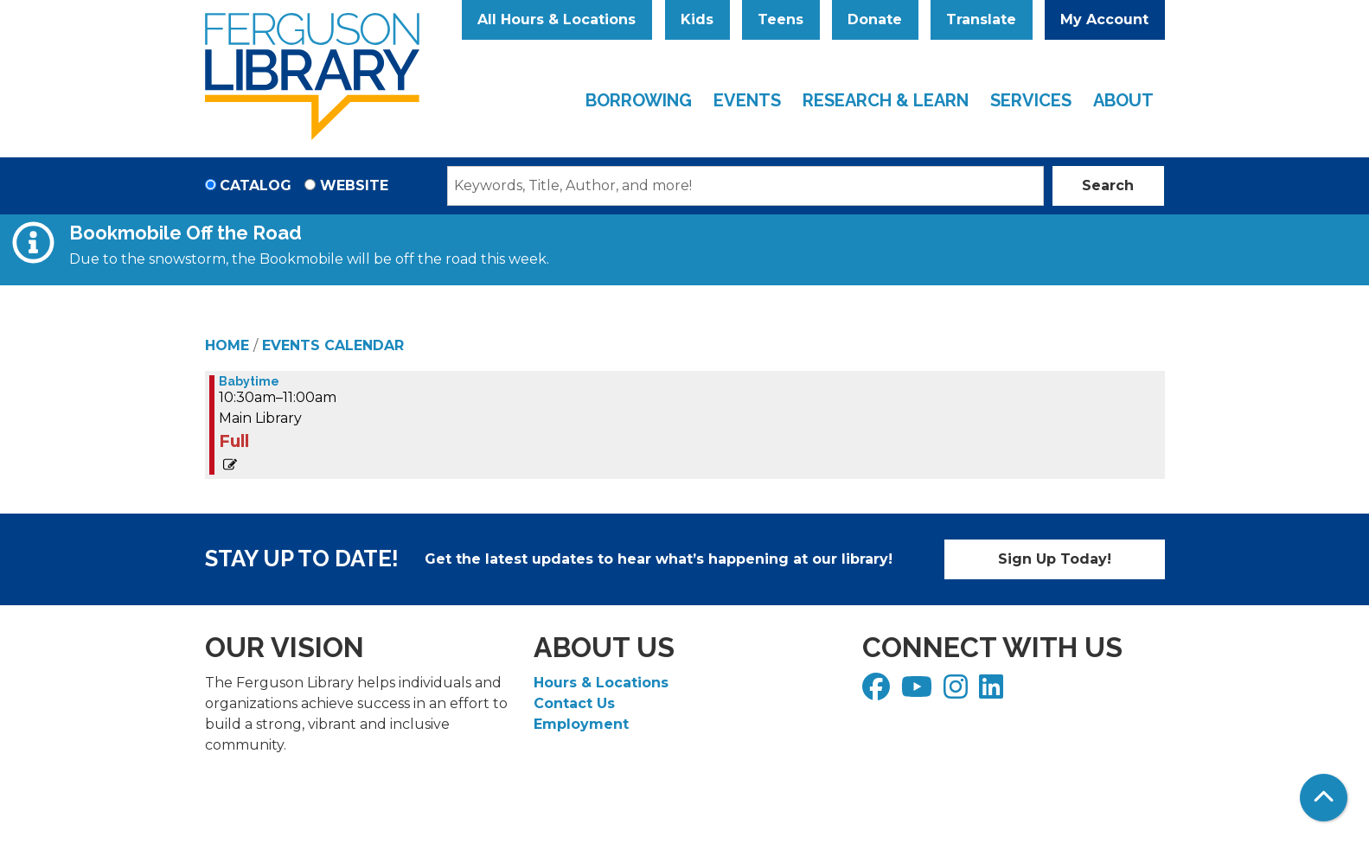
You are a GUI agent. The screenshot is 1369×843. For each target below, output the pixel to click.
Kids (697, 19)
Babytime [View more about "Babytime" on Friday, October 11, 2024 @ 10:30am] (249, 381)
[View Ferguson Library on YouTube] (919, 692)
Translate (981, 19)
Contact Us (574, 703)
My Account (1104, 19)
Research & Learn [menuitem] (886, 100)
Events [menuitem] (747, 100)
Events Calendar (333, 345)
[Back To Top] (1323, 797)
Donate (875, 19)
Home (227, 345)
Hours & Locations (601, 682)
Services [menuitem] (1031, 100)
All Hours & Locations (556, 19)
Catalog (255, 185)
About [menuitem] (1123, 100)
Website (354, 185)
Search (1108, 185)
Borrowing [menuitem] (638, 100)
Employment (581, 724)
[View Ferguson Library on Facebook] (878, 692)
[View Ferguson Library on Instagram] (958, 692)
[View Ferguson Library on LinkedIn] (993, 692)
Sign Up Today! (1054, 559)
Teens (780, 19)
